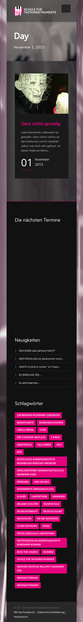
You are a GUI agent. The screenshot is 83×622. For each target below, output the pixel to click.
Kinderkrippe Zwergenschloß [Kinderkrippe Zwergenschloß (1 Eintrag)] (35, 489)
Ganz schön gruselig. (41, 124)
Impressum (21, 616)
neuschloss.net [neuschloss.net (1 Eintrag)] (52, 511)
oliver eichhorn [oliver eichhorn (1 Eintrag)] (27, 525)
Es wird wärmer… (29, 383)
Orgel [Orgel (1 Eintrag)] (46, 525)
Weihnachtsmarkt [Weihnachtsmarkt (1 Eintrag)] (28, 585)
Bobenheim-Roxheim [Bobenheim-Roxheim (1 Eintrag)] (51, 422)
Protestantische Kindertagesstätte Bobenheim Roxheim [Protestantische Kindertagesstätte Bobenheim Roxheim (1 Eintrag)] (38, 542)
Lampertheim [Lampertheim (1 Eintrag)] (39, 496)
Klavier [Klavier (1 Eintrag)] (21, 496)
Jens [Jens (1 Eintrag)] (19, 451)
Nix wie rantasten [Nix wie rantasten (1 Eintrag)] (47, 518)
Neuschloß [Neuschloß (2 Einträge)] (24, 518)
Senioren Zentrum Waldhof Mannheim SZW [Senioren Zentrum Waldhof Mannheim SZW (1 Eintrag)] (40, 568)
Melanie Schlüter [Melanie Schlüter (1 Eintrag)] (27, 503)
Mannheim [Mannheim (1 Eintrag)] (59, 496)
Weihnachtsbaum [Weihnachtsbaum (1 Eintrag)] (27, 577)
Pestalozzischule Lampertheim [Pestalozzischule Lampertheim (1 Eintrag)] (35, 533)
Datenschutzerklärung (51, 612)
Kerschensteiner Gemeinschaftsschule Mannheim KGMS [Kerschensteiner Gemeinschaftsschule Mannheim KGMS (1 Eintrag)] (40, 472)
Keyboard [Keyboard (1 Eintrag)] (23, 481)
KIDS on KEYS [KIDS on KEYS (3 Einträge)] (41, 481)
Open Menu (66, 9)
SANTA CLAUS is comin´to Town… (39, 367)
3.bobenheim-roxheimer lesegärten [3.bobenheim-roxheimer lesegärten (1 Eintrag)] (38, 415)
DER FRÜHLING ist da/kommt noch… (41, 359)
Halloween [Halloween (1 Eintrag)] (44, 444)
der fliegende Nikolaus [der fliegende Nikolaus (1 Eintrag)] (31, 437)
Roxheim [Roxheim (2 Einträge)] (48, 551)
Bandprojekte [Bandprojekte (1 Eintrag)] (25, 422)
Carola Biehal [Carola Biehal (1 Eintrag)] (25, 429)
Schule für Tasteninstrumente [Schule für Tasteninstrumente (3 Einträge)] (35, 559)
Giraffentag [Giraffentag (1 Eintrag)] (24, 444)
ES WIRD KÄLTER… (30, 375)
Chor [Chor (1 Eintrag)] (43, 429)
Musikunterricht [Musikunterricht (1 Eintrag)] (27, 511)
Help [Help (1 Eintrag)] (59, 444)
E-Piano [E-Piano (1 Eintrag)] (55, 437)
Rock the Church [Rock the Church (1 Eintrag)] (27, 551)
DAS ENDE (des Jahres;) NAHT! (37, 350)
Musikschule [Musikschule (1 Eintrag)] (51, 503)
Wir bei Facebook (24, 612)
